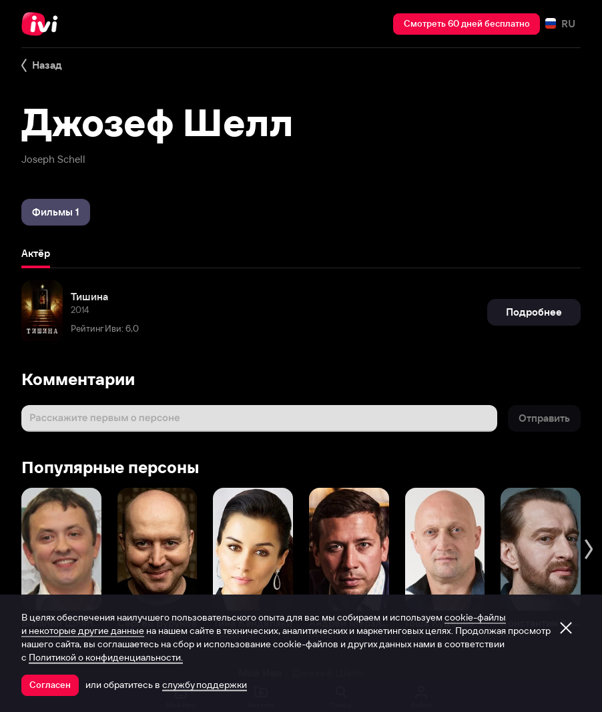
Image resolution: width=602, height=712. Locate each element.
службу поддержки (204, 684)
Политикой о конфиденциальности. (106, 657)
